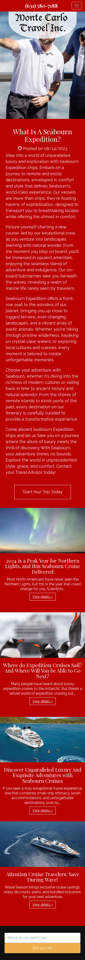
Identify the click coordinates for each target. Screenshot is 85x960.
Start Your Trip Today (43, 491)
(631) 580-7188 (41, 5)
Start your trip (42, 948)
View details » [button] (42, 596)
